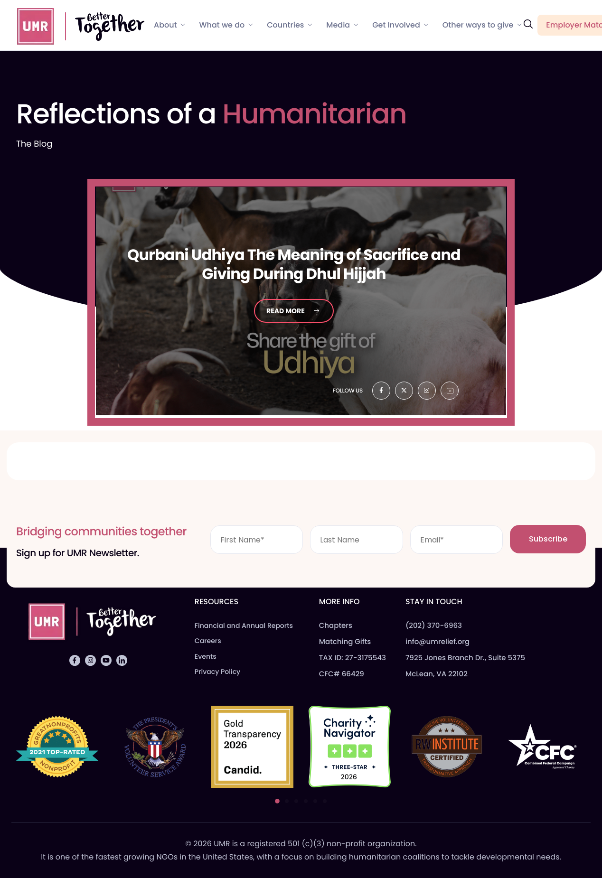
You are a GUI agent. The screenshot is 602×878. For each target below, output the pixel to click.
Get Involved (400, 25)
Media (342, 25)
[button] (277, 801)
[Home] (76, 24)
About (169, 25)
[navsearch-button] (528, 24)
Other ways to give (482, 25)
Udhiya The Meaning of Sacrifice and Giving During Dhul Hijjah (294, 264)
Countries (289, 25)
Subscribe (548, 538)
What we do (226, 25)
